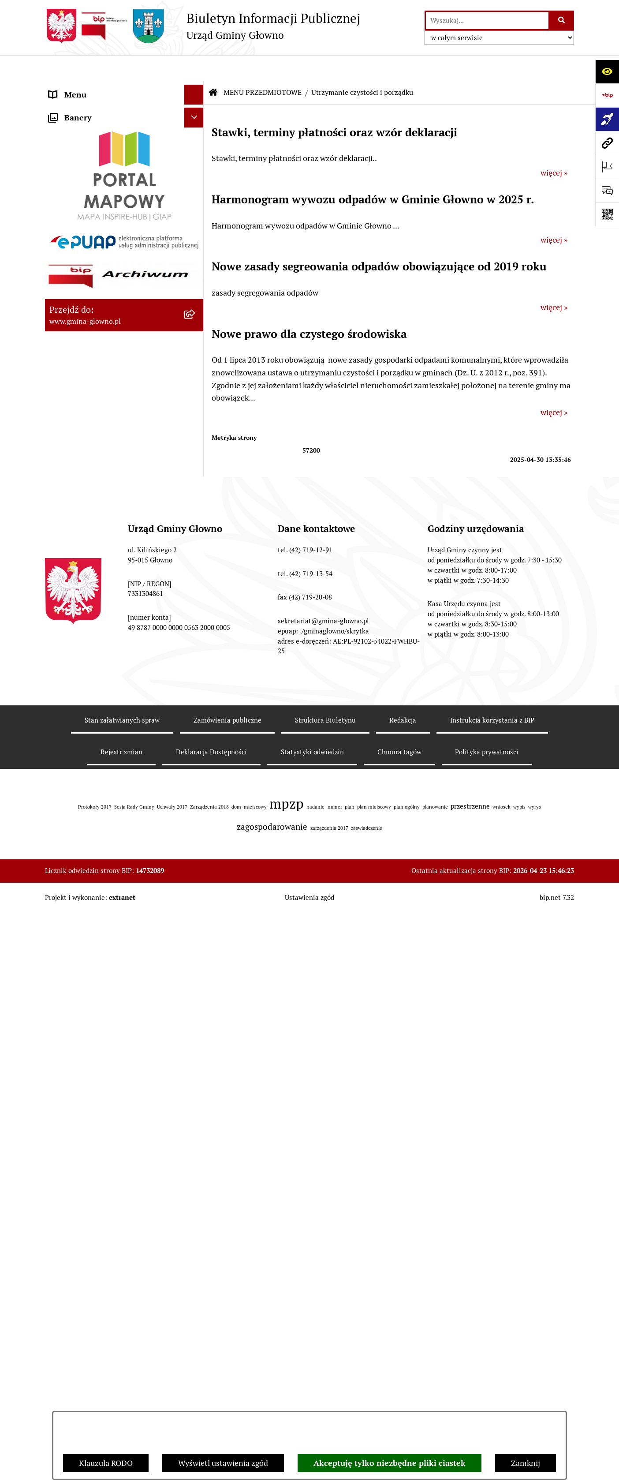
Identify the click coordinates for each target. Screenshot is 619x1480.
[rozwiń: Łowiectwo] (195, 375)
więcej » (554, 146)
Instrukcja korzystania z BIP (492, 1402)
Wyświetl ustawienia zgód (223, 1463)
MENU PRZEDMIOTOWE (263, 66)
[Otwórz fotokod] (607, 214)
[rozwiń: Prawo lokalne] (195, 184)
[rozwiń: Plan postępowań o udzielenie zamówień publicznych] (195, 830)
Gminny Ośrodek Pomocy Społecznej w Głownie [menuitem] (113, 868)
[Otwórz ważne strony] (607, 167)
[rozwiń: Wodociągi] (195, 668)
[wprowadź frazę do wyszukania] (487, 20)
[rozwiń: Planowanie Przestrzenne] (195, 477)
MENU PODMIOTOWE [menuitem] (88, 88)
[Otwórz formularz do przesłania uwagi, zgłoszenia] (607, 190)
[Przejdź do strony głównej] (202, 26)
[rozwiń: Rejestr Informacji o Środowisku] (195, 312)
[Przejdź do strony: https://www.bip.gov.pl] (607, 95)
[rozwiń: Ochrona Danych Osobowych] (195, 580)
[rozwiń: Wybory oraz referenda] (195, 261)
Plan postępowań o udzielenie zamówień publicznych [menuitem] (101, 836)
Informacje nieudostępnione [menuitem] (99, 771)
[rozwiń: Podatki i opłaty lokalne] (195, 210)
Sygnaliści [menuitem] (66, 922)
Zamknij (525, 1463)
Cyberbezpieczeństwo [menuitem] (87, 902)
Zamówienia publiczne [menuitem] (88, 811)
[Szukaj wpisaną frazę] (562, 20)
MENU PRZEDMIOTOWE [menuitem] (92, 108)
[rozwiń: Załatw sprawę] (195, 158)
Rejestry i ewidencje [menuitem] (83, 791)
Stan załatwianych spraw (122, 1402)
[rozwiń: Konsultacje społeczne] (195, 643)
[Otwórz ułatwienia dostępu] (607, 71)
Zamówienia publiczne (227, 1402)
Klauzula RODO (106, 1463)
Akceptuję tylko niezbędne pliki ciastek (389, 1463)
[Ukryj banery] (194, 945)
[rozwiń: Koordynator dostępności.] (195, 694)
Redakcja (402, 1402)
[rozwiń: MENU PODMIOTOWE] (195, 88)
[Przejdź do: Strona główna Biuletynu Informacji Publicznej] (213, 66)
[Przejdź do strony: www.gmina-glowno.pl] (607, 143)
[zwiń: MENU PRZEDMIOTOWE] (195, 108)
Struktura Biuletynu (325, 1402)
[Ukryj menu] (194, 68)
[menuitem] (124, 133)
